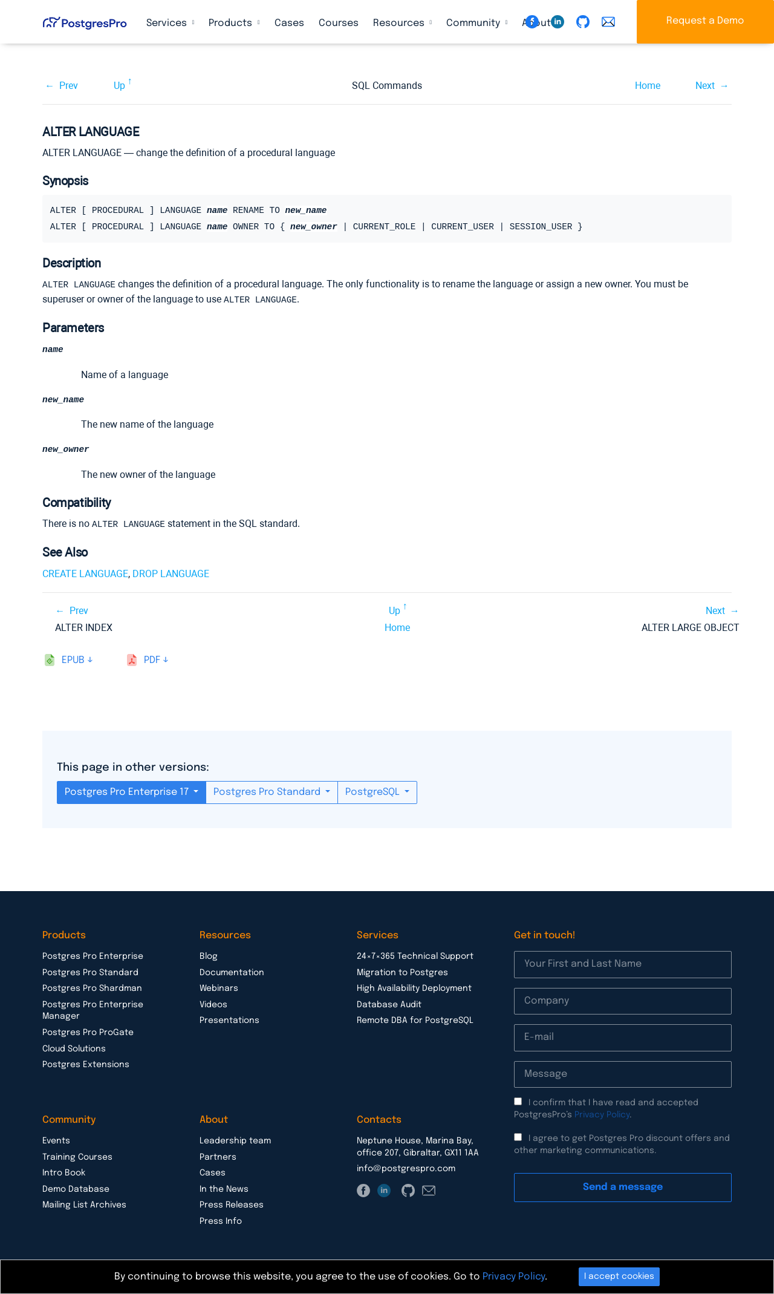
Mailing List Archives (84, 1205)
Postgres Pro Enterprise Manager (92, 1011)
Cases (289, 23)
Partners (218, 1157)
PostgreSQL (373, 792)
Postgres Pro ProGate (88, 1032)
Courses (339, 23)
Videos (213, 1005)
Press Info (221, 1221)
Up (119, 85)
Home (647, 85)
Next (705, 85)
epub (73, 660)
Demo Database (75, 1189)
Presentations (229, 1020)
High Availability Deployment (414, 988)
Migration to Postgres (402, 973)
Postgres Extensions (85, 1064)
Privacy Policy (601, 1115)
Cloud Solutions (74, 1049)
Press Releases (232, 1205)
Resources (400, 23)
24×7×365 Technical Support (415, 956)
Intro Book (63, 1173)
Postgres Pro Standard (268, 792)
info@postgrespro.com (406, 1169)
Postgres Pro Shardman (92, 988)
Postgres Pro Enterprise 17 (128, 792)
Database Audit (389, 1005)
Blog (209, 956)
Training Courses (77, 1157)
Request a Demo (705, 21)
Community (474, 23)
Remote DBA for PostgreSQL (415, 1020)
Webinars (219, 988)
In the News (224, 1189)
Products (232, 23)
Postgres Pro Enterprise (92, 956)
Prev (68, 85)
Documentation (232, 973)
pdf (152, 660)
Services (167, 23)
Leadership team (235, 1141)
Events (56, 1141)
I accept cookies (619, 1276)
